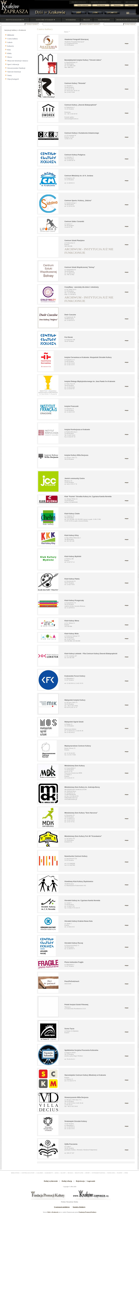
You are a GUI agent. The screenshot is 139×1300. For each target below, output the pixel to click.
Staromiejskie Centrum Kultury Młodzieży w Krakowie (85, 1075)
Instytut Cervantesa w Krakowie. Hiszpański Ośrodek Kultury (88, 357)
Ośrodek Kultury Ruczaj (74, 943)
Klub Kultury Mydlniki (73, 556)
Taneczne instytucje (14, 72)
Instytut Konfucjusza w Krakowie (77, 429)
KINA (57, 1173)
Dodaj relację (101, 5)
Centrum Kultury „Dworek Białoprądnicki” (81, 105)
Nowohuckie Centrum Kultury (76, 856)
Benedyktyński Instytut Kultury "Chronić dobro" (83, 60)
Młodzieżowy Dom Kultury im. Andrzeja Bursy (82, 787)
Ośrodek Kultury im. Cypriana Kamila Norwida (82, 900)
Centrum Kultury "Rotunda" (75, 83)
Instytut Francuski (72, 406)
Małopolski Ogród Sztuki (74, 722)
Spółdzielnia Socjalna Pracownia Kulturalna (81, 1050)
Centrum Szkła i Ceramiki (74, 221)
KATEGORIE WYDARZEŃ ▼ (45, 20)
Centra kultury (12, 39)
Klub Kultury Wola (72, 634)
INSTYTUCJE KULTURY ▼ (15, 20)
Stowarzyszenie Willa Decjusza (76, 1097)
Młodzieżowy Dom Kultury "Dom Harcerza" (81, 813)
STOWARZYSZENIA (98, 1173)
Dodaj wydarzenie (82, 5)
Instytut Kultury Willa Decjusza (76, 455)
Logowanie (131, 5)
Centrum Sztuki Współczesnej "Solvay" (80, 267)
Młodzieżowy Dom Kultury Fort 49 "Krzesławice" (83, 836)
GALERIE (39, 1173)
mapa (126, 43)
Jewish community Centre (75, 478)
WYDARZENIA (71, 20)
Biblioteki (10, 35)
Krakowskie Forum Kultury (75, 676)
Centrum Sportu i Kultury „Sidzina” (78, 201)
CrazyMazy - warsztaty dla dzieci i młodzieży (82, 287)
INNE (126, 1173)
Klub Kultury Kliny (72, 535)
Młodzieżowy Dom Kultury (75, 766)
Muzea (9, 57)
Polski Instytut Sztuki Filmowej (76, 1005)
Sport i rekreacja (13, 64)
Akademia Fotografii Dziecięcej (77, 39)
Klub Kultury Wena (72, 621)
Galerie (9, 42)
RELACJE (86, 20)
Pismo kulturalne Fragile (74, 962)
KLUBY (63, 1173)
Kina (9, 50)
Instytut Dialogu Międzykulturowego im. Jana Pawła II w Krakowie (90, 381)
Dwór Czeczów (70, 315)
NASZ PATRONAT (104, 20)
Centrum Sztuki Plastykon (75, 240)
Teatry (9, 75)
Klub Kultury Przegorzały (74, 600)
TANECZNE (111, 1173)
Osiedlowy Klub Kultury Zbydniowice (79, 881)
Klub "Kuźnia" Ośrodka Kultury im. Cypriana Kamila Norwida (88, 496)
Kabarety (10, 46)
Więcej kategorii (13, 79)
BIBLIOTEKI (15, 1173)
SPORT (87, 1173)
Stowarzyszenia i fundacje (16, 68)
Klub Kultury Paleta (72, 579)
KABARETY (49, 1173)
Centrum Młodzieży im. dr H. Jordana (79, 176)
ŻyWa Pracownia (71, 1144)
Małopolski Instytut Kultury (75, 700)
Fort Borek (69, 337)
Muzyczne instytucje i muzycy (17, 61)
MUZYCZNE (79, 1173)
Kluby (9, 53)
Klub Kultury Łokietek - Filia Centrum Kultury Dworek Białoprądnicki (91, 654)
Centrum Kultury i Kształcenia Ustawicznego (82, 133)
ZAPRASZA (79, 2)
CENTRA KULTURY (28, 1173)
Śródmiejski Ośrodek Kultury (76, 1121)
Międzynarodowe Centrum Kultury (78, 746)
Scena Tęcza (69, 1029)
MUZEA (70, 1173)
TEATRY (119, 1173)
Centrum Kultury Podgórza (75, 155)
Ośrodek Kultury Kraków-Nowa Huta (79, 921)
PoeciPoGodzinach (72, 981)
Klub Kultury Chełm (72, 514)
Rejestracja (117, 5)
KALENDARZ (131, 14)
